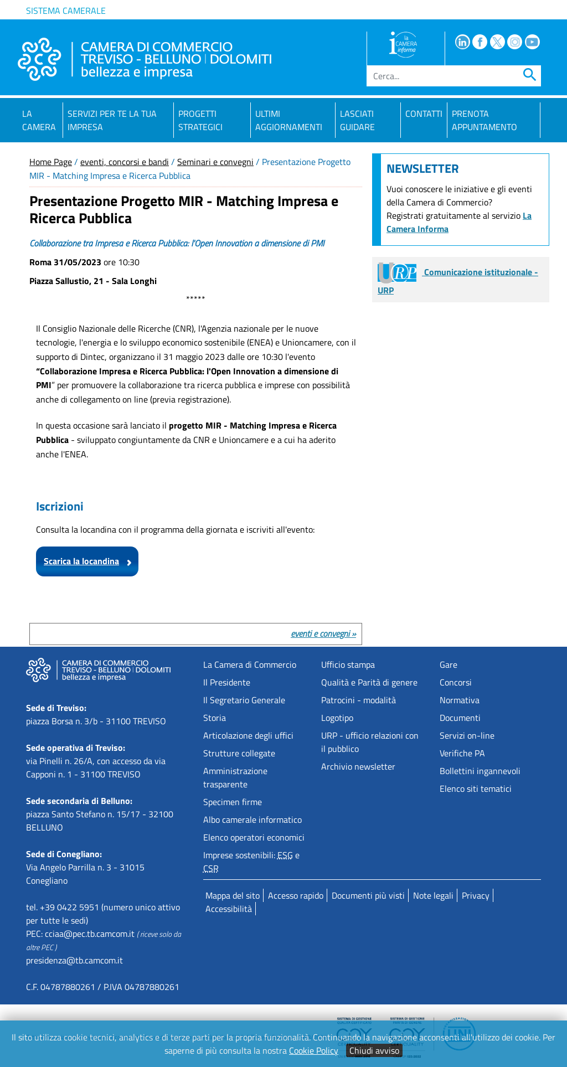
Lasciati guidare (357, 120)
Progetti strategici (200, 120)
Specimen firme (232, 801)
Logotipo (337, 717)
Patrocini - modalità (358, 700)
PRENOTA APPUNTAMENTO (484, 120)
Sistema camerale (66, 10)
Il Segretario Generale (244, 700)
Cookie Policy (313, 1050)
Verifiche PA (462, 753)
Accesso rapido (295, 895)
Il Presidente (226, 682)
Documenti (460, 717)
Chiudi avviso (374, 1050)
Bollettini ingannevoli (480, 770)
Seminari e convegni (215, 161)
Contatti (423, 113)
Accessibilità (228, 908)
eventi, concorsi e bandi (124, 161)
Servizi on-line (467, 735)
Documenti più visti (368, 895)
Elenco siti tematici (476, 788)
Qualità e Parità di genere (369, 682)
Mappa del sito (232, 895)
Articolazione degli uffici (248, 735)
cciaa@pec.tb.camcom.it (90, 933)
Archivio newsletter (358, 766)
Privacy (475, 895)
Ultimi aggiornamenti (288, 120)
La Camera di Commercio (249, 664)
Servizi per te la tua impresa (112, 120)
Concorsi (456, 682)
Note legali (433, 895)
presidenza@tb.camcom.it (74, 960)
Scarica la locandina (81, 561)
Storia (214, 717)
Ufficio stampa (348, 664)
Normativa (460, 700)
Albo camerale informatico (252, 819)
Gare (448, 664)
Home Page (50, 161)
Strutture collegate (239, 753)
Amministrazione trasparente (235, 777)
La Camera (39, 120)
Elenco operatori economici (254, 837)
